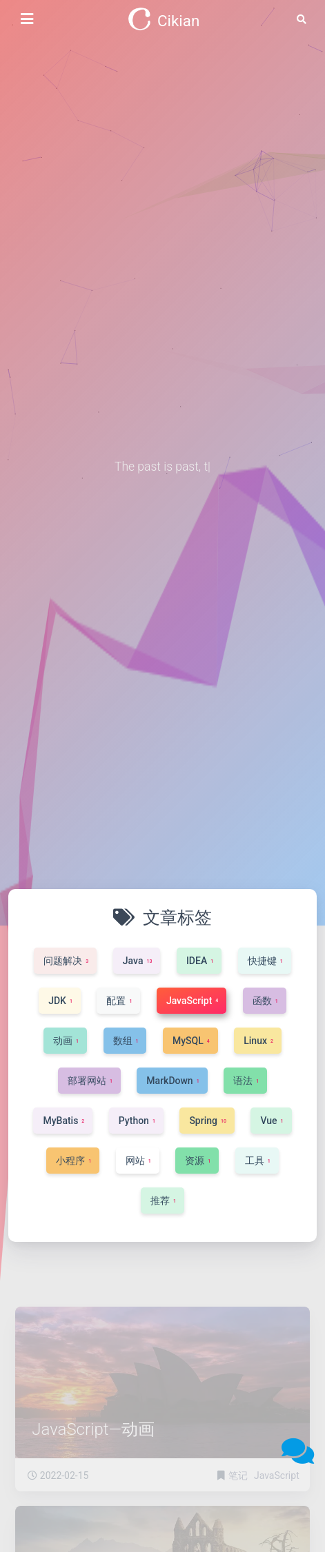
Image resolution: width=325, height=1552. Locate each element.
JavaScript (276, 1491)
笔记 (239, 1491)
